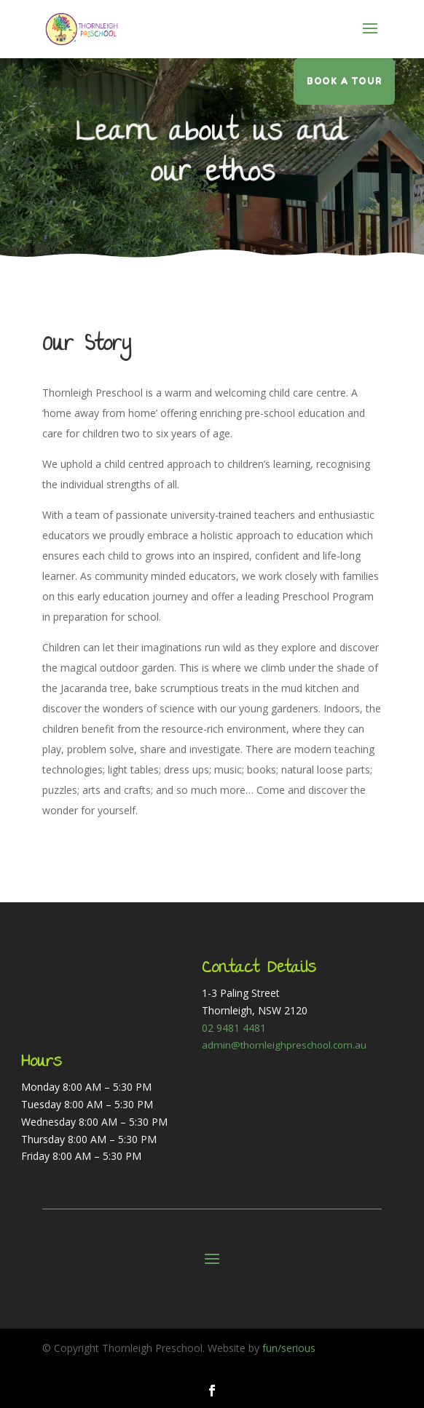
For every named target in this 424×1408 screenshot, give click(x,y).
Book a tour (344, 81)
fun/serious (288, 1348)
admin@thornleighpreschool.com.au (284, 1044)
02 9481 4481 (234, 1028)
